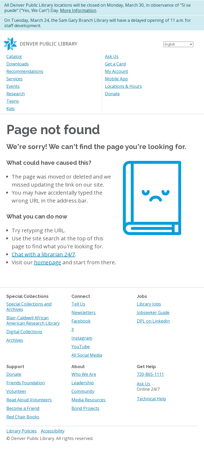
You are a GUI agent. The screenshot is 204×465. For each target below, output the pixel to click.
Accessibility (53, 431)
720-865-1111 (150, 374)
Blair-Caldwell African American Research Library (33, 320)
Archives (14, 340)
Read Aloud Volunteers (29, 400)
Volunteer (16, 391)
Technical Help (151, 399)
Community (82, 391)
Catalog (14, 56)
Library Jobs (149, 304)
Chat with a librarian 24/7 (43, 254)
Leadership (82, 383)
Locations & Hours (123, 86)
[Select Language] (178, 44)
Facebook (81, 321)
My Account (116, 71)
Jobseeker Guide (153, 312)
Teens (12, 101)
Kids (10, 108)
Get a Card (115, 64)
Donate (112, 93)
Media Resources (88, 400)
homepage (47, 262)
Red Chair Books (22, 417)
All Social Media (86, 355)
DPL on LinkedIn (153, 321)
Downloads (17, 64)
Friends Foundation (25, 383)
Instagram (81, 338)
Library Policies (21, 431)
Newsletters (83, 312)
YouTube (80, 346)
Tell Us (78, 304)
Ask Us (111, 56)
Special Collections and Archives (29, 306)
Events (13, 86)
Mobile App (116, 78)
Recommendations (24, 71)
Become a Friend (22, 408)
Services (14, 78)
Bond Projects (85, 408)
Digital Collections (24, 332)
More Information (78, 10)
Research (15, 93)
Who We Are (83, 374)
